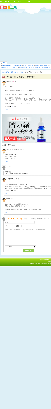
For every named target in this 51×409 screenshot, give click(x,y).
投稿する (28, 250)
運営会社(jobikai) (45, 259)
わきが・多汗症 (19, 72)
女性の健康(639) (6, 65)
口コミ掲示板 (5, 72)
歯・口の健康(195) (28, 65)
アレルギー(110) (17, 65)
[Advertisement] (24, 35)
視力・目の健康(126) (35, 67)
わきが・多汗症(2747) (41, 65)
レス (7, 109)
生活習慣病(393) (23, 67)
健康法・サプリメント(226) (9, 67)
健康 (3, 63)
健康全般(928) (46, 67)
